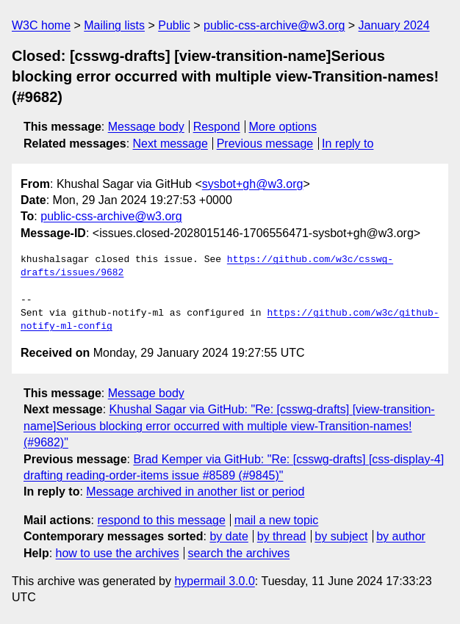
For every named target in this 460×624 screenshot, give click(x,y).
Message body (146, 126)
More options (283, 126)
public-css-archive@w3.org (274, 25)
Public (174, 25)
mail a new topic (276, 520)
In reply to (347, 143)
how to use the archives (117, 553)
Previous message (265, 143)
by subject (341, 536)
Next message (170, 143)
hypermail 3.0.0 (214, 581)
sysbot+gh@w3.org (252, 184)
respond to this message (161, 520)
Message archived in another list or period (195, 491)
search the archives (239, 553)
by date (228, 536)
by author (400, 536)
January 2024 (394, 25)
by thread (281, 536)
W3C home (41, 25)
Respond (216, 126)
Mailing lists (114, 25)
